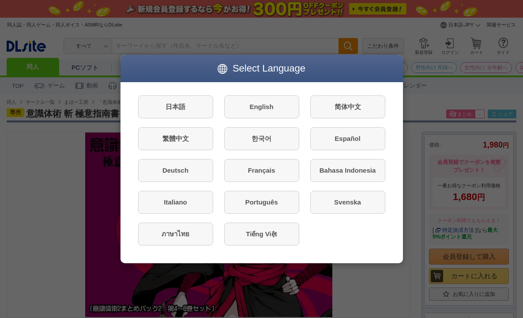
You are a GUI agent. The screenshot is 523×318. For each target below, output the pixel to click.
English (261, 106)
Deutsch (175, 170)
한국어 (261, 138)
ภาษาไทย (175, 234)
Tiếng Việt (261, 234)
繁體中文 (175, 138)
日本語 (175, 106)
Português (261, 202)
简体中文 (348, 106)
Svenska (347, 202)
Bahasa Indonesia (348, 170)
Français (261, 170)
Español (347, 138)
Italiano (175, 202)
